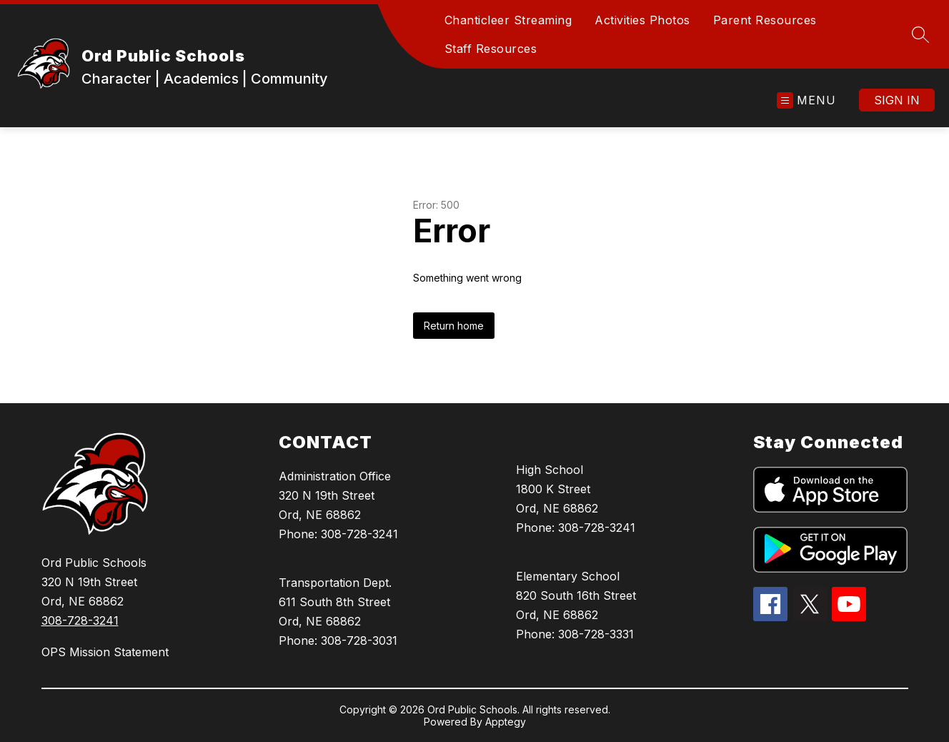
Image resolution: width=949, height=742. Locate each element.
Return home (454, 326)
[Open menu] (806, 100)
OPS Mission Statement (105, 652)
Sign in (897, 100)
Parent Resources (765, 20)
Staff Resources (490, 48)
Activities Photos (642, 20)
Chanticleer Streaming (508, 20)
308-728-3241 (80, 620)
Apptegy (505, 722)
